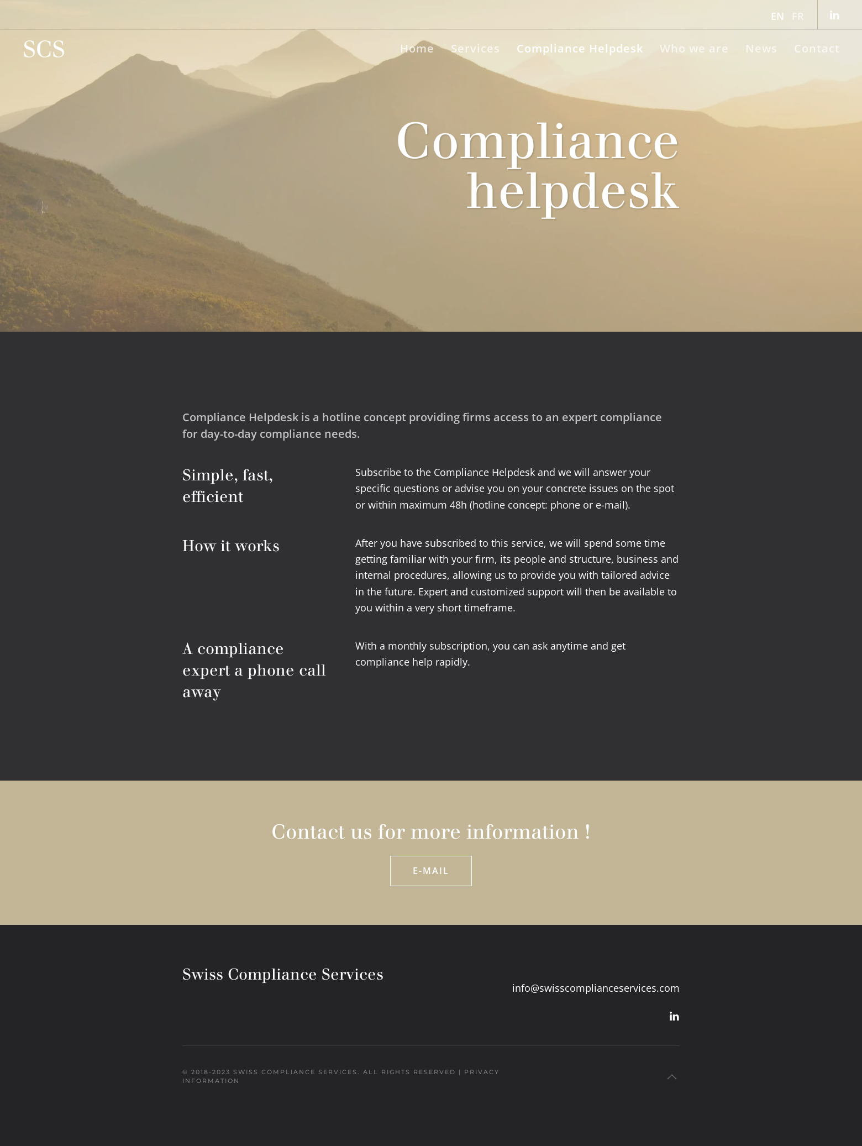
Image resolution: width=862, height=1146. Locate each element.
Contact (817, 48)
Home (417, 48)
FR (798, 16)
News (761, 48)
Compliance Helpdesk (580, 48)
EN (777, 16)
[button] (672, 1076)
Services (475, 48)
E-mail (431, 871)
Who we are (694, 48)
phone (565, 504)
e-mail (610, 504)
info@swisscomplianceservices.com (596, 988)
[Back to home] (44, 49)
